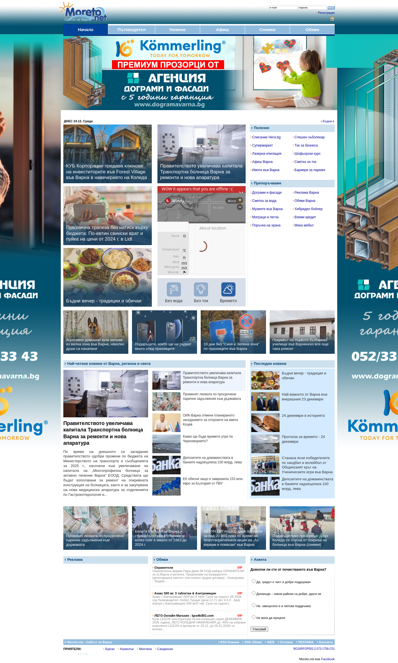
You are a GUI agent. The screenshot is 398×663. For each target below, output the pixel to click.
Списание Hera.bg (265, 137)
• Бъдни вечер (333, 121)
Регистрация (326, 12)
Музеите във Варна (266, 209)
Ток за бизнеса (305, 145)
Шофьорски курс (307, 154)
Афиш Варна (261, 162)
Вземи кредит (304, 217)
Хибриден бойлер (308, 209)
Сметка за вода (263, 201)
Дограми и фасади (266, 193)
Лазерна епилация (265, 154)
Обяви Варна (304, 201)
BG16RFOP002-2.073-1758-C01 (314, 648)
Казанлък (126, 649)
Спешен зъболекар (309, 137)
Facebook (328, 659)
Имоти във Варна (265, 170)
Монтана (144, 649)
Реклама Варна (306, 193)
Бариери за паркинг (309, 170)
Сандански (164, 649)
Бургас (109, 649)
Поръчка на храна (265, 225)
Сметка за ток (304, 162)
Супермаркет (261, 145)
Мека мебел (303, 225)
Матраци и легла (264, 217)
